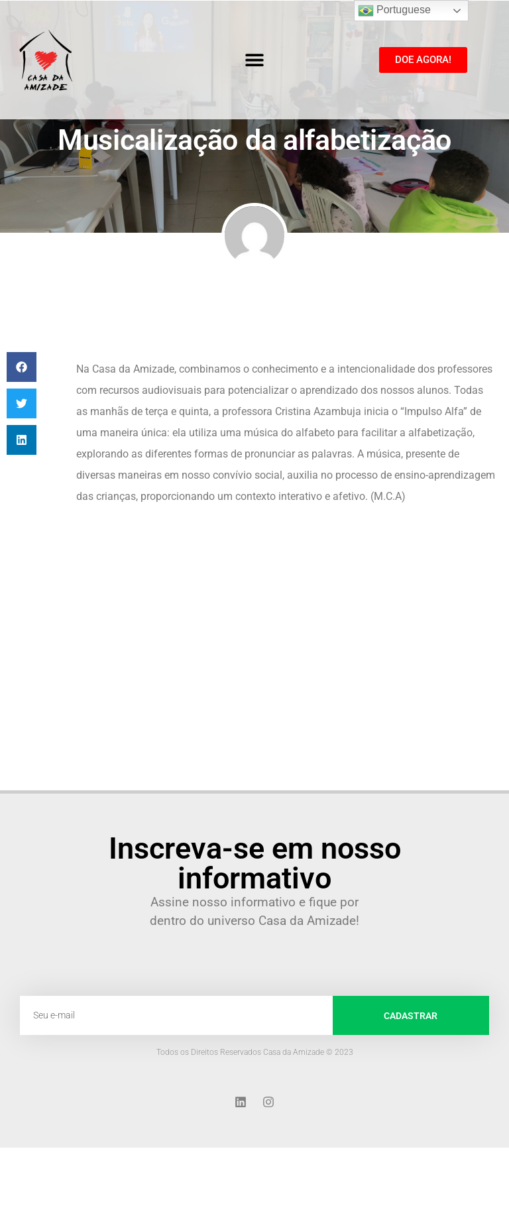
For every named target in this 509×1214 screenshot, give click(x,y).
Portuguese (394, 11)
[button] (254, 60)
